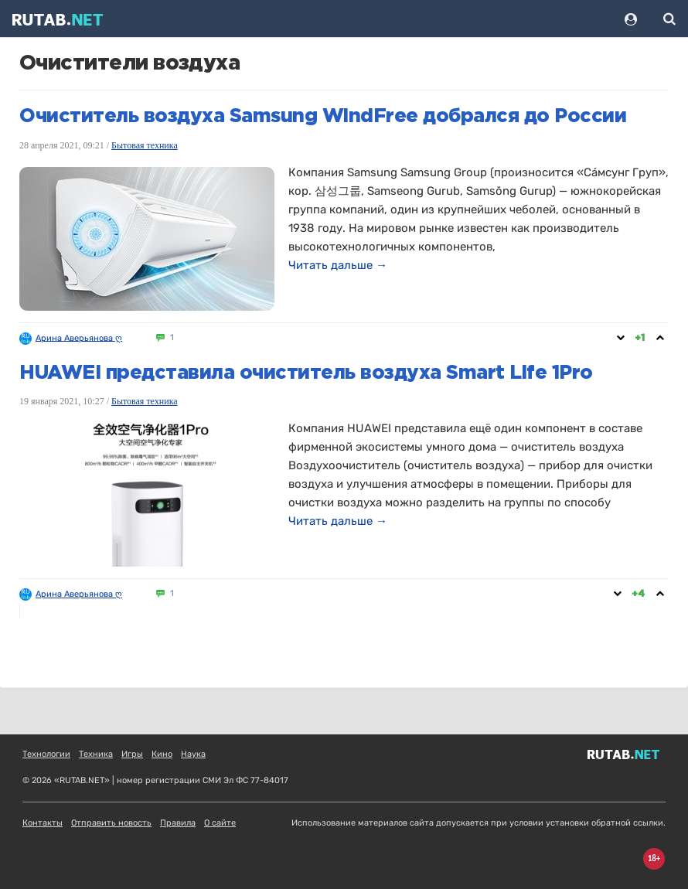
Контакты (42, 823)
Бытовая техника (144, 145)
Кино (162, 754)
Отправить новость (111, 823)
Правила (178, 823)
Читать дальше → (337, 265)
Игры (132, 754)
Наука (193, 754)
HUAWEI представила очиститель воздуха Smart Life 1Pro (306, 373)
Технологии (46, 754)
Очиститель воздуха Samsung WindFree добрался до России (322, 116)
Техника (96, 754)
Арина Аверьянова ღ (79, 337)
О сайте (220, 823)
